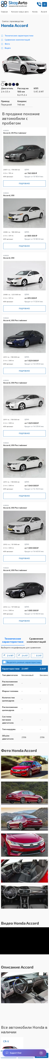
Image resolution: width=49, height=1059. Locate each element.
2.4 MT (10, 655)
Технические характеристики (19, 35)
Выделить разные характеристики (24, 662)
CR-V (6, 1041)
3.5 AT (39, 655)
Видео (8, 48)
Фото (7, 44)
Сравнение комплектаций (17, 39)
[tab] (13, 640)
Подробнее (24, 183)
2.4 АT (25, 655)
